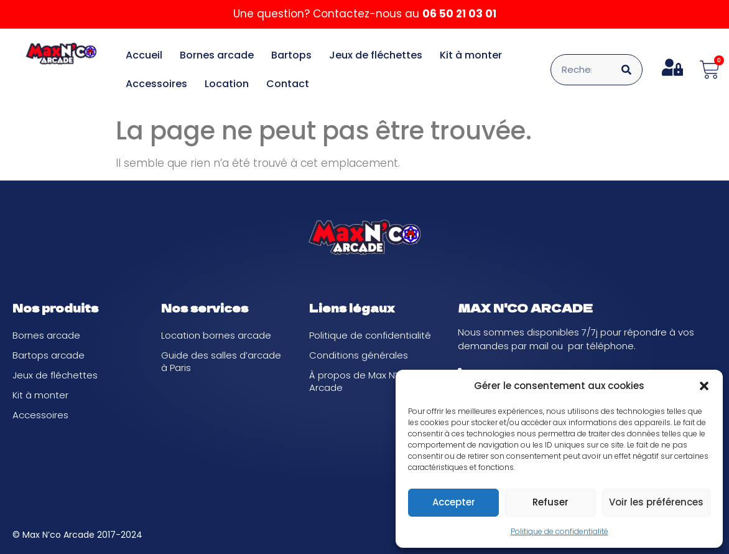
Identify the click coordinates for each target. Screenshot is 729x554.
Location (227, 84)
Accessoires (156, 84)
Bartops (291, 55)
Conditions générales (358, 355)
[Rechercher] (626, 70)
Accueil (144, 55)
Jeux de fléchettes (375, 55)
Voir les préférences (656, 502)
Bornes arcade (217, 55)
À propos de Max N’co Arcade (359, 381)
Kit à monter (471, 55)
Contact (287, 84)
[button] (704, 386)
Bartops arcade (48, 355)
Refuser (550, 502)
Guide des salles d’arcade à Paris (221, 361)
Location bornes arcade (216, 335)
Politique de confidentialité (559, 531)
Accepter (453, 502)
